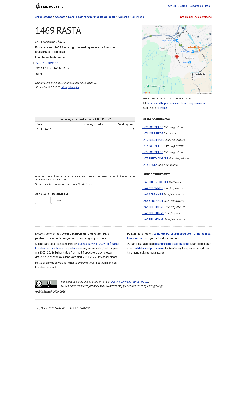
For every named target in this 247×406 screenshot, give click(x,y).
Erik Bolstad (52, 6)
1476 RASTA (149, 164)
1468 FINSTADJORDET (155, 182)
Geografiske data (200, 6)
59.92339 (41, 63)
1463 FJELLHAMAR (153, 213)
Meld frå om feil (70, 87)
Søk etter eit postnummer (51, 193)
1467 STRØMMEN (152, 188)
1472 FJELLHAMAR (153, 139)
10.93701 (53, 63)
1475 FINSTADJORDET (155, 158)
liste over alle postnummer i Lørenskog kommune (176, 103)
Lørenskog (138, 17)
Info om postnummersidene (195, 17)
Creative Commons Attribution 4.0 (129, 281)
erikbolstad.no (43, 17)
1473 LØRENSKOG (152, 146)
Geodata (60, 17)
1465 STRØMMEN (152, 200)
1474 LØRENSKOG (152, 152)
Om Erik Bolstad (177, 6)
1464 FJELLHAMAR (153, 207)
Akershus (123, 17)
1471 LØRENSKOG (152, 133)
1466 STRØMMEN (152, 194)
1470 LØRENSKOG (152, 127)
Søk (59, 200)
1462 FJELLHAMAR (153, 219)
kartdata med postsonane (149, 248)
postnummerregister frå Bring (171, 243)
